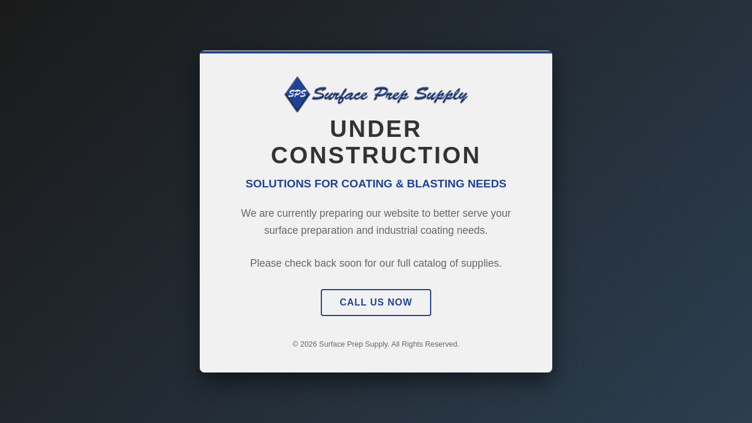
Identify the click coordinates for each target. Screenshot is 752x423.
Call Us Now (376, 302)
